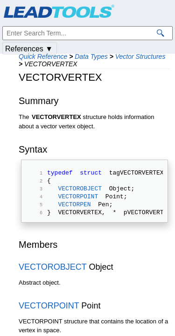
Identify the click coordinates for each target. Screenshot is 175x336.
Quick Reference (43, 56)
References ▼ (29, 49)
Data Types (91, 56)
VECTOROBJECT (80, 192)
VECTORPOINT (78, 201)
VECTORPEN (74, 211)
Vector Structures (140, 56)
